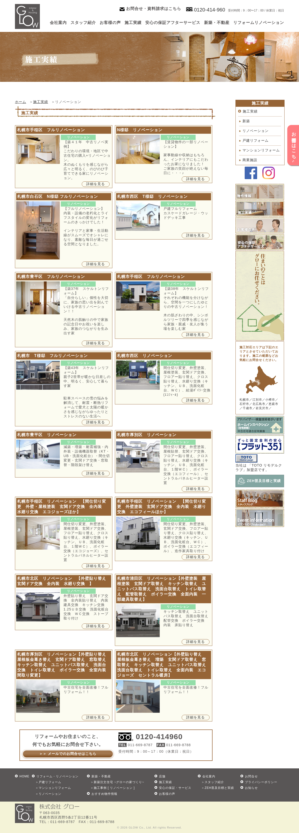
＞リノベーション (48, 794)
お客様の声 (110, 22)
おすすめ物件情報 (104, 794)
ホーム (20, 102)
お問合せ (251, 776)
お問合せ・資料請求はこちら (153, 8)
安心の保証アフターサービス (172, 22)
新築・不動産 (216, 22)
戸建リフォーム (255, 140)
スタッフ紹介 (83, 22)
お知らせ (251, 788)
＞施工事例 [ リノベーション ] (112, 788)
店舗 (162, 776)
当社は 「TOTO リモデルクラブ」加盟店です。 (258, 465)
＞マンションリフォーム (53, 788)
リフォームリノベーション (258, 22)
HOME (24, 776)
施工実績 (133, 22)
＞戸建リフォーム (48, 782)
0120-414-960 (209, 9)
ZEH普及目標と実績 (264, 481)
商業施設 (249, 160)
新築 (246, 121)
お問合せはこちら (293, 145)
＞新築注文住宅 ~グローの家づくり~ (117, 782)
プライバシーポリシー (261, 782)
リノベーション (255, 131)
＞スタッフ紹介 (212, 782)
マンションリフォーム (261, 150)
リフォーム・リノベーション (57, 776)
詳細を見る (95, 184)
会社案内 (58, 22)
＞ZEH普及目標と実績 (217, 788)
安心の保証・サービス (175, 788)
